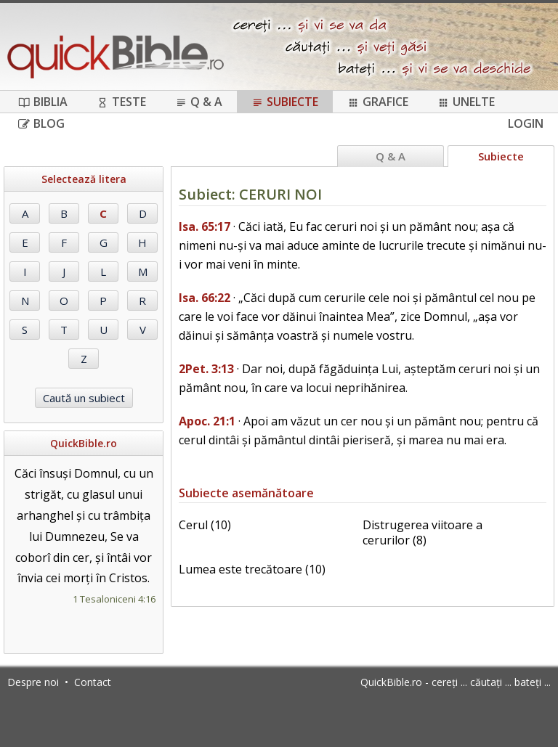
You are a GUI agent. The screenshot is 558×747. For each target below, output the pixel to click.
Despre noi (33, 682)
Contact (92, 682)
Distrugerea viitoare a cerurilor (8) (422, 532)
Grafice (377, 102)
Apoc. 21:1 (207, 421)
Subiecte (284, 102)
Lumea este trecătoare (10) (252, 569)
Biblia (43, 102)
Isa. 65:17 (204, 226)
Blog (41, 123)
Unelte (466, 102)
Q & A (198, 102)
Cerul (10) (205, 525)
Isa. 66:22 (204, 298)
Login (525, 123)
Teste (121, 102)
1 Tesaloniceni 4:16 (114, 598)
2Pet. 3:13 (206, 369)
